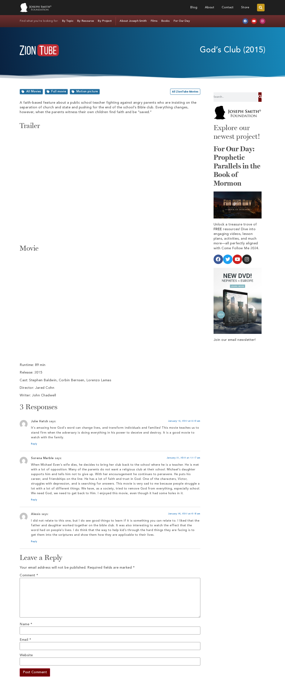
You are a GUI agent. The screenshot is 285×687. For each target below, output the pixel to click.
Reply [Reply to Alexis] (34, 542)
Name (26, 624)
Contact (228, 7)
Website (26, 655)
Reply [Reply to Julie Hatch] (34, 444)
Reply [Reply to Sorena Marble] (34, 500)
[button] (261, 7)
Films (154, 21)
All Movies (33, 91)
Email (25, 639)
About (209, 7)
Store (245, 7)
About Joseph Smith (133, 21)
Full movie (58, 91)
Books (165, 21)
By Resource (85, 21)
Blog (193, 7)
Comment (29, 575)
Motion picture (87, 91)
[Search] (260, 97)
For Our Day (181, 21)
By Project (105, 21)
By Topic (67, 21)
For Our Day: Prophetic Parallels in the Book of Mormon (237, 166)
